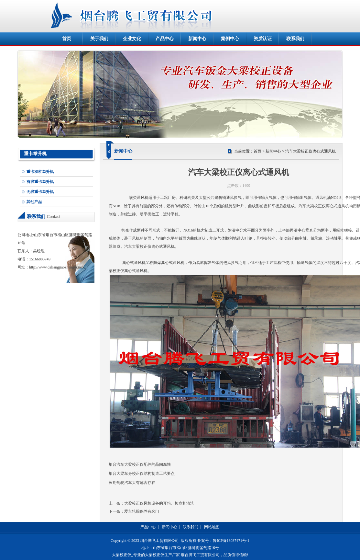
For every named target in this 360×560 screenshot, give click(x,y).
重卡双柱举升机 (40, 171)
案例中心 (230, 38)
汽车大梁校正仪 (312, 206)
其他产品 (34, 202)
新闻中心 (197, 38)
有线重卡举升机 (40, 181)
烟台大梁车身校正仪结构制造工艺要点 (142, 473)
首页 (66, 38)
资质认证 (263, 38)
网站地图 (212, 527)
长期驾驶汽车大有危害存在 (132, 482)
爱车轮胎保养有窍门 (141, 511)
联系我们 (295, 38)
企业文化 (132, 38)
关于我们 (99, 38)
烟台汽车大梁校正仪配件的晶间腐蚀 (140, 464)
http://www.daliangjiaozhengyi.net (56, 267)
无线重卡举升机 (40, 191)
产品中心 (165, 38)
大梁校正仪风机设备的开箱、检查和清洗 (159, 503)
